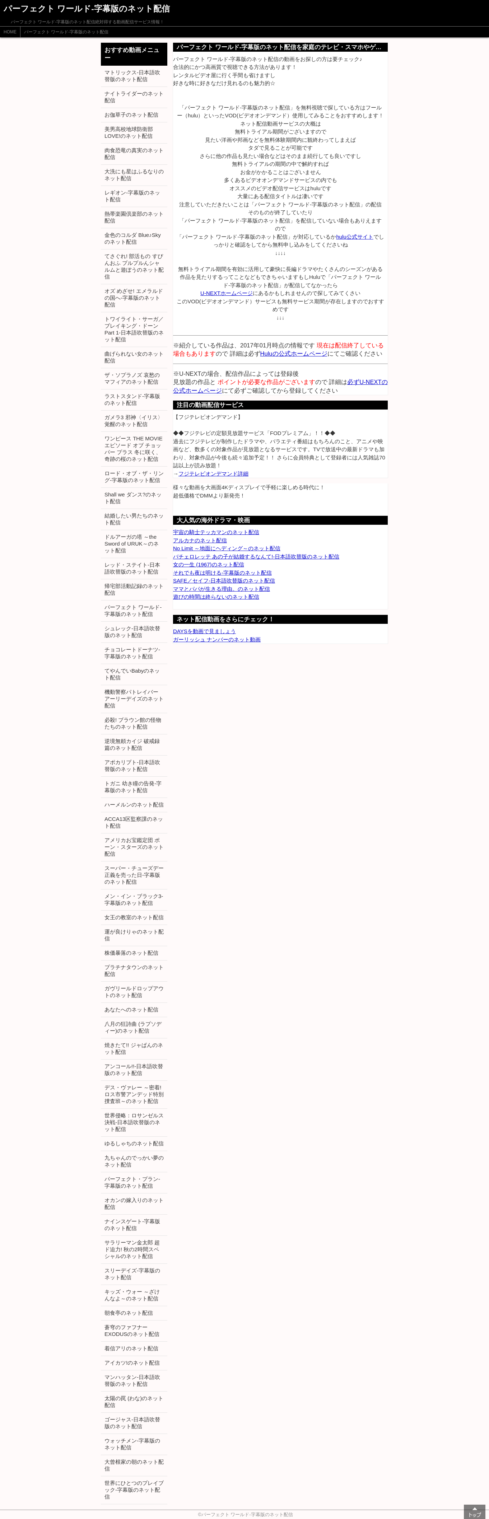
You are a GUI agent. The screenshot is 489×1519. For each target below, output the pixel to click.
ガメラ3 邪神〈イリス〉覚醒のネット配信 (133, 420)
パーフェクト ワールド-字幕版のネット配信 (66, 31)
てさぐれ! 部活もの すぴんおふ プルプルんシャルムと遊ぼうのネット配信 (134, 266)
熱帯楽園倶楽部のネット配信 (134, 217)
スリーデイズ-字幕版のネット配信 (132, 1273)
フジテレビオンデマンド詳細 (213, 474)
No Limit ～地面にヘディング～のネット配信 (226, 548)
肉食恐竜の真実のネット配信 (134, 153)
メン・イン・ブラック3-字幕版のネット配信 (133, 899)
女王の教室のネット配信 (134, 917)
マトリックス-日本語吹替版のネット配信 (132, 75)
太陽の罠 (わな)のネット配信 (133, 1401)
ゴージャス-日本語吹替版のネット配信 (132, 1422)
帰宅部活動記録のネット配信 (134, 589)
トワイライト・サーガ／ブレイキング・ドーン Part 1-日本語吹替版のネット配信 (134, 329)
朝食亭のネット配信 (128, 1313)
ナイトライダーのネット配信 (134, 96)
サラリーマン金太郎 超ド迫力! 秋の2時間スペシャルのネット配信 (132, 1249)
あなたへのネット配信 (131, 1009)
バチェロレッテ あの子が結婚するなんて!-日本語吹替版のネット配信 (256, 556)
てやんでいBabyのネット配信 (132, 674)
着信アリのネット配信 (131, 1348)
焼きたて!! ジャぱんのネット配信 (133, 1048)
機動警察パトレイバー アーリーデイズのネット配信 (134, 699)
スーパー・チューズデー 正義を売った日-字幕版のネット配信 (134, 875)
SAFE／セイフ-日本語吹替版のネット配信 (224, 581)
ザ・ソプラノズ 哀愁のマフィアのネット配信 (132, 378)
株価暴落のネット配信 (131, 953)
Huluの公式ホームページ (293, 353)
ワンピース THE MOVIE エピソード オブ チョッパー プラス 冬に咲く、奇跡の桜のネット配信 (133, 448)
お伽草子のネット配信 (131, 115)
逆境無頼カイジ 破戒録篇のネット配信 (132, 744)
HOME (10, 31)
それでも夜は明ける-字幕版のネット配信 (222, 573)
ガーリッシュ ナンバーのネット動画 (217, 639)
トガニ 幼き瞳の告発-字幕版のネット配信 (133, 786)
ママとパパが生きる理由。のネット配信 (221, 589)
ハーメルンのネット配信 (134, 804)
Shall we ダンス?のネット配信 (133, 497)
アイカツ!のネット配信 (132, 1363)
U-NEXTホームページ (226, 293)
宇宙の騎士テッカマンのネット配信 (216, 532)
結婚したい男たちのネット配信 (134, 519)
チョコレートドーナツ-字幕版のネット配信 (132, 652)
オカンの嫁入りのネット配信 (134, 1203)
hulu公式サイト (354, 237)
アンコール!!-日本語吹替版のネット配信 (133, 1069)
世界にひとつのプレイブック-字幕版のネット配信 (134, 1490)
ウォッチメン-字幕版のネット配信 (132, 1444)
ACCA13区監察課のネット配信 (133, 822)
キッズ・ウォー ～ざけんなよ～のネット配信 (132, 1295)
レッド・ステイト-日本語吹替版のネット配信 (132, 568)
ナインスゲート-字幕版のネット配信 (132, 1224)
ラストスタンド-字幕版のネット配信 (132, 399)
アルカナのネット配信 (200, 540)
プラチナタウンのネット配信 (134, 970)
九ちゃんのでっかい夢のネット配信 (134, 1161)
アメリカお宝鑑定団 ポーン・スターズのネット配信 (134, 847)
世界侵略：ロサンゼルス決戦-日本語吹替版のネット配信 (134, 1122)
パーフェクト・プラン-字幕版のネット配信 (132, 1182)
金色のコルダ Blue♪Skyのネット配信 (132, 238)
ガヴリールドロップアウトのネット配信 (134, 991)
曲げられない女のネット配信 (134, 357)
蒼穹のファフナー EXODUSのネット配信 (131, 1330)
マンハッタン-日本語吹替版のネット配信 (132, 1380)
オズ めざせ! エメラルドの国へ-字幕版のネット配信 (133, 298)
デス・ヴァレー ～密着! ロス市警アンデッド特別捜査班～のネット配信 (134, 1094)
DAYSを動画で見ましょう (204, 631)
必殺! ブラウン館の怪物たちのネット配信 (132, 723)
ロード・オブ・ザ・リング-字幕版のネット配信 (134, 476)
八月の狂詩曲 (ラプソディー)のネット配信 (133, 1027)
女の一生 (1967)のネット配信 (208, 564)
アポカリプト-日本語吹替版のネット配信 (132, 765)
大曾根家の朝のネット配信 (134, 1465)
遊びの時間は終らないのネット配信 (216, 597)
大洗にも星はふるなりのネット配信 (134, 174)
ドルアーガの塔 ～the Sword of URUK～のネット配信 (131, 543)
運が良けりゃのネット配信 (134, 935)
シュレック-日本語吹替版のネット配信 (132, 631)
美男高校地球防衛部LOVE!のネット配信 (128, 132)
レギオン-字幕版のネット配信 (132, 196)
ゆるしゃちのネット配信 (134, 1143)
